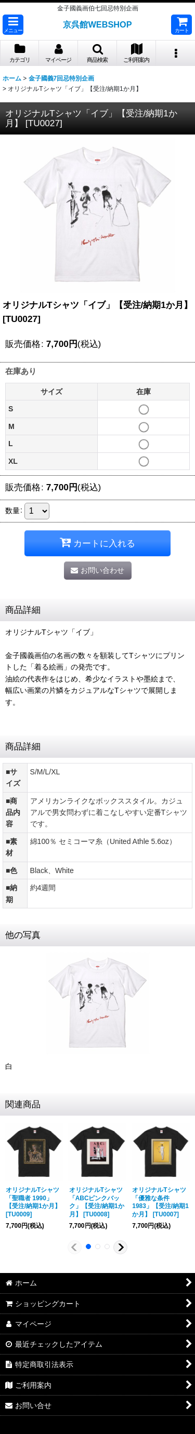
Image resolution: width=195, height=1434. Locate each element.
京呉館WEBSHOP (97, 24)
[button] (13, 25)
